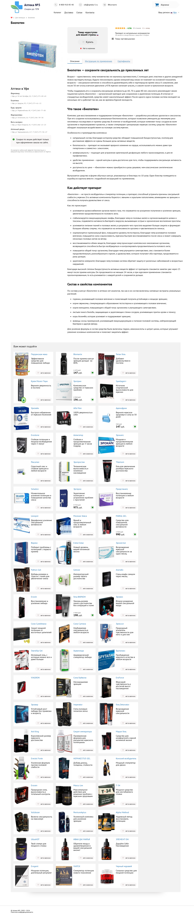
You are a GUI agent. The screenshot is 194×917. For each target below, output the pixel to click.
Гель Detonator (122, 704)
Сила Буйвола (79, 677)
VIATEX (76, 866)
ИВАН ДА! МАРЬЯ (81, 839)
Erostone (35, 435)
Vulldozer (35, 812)
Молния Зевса (80, 516)
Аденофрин (121, 408)
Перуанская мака (39, 354)
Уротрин (77, 381)
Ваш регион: (169, 12)
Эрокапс (120, 435)
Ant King (35, 731)
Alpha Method (122, 812)
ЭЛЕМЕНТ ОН (122, 839)
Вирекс (34, 542)
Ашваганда (78, 650)
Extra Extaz (78, 542)
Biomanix (77, 354)
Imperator (77, 704)
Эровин (119, 596)
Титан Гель (120, 354)
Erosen (34, 785)
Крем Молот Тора (39, 381)
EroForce (120, 677)
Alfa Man (77, 408)
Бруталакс (120, 650)
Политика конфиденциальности (22, 912)
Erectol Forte (37, 758)
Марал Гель (121, 731)
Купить (87, 42)
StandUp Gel (37, 650)
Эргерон (77, 489)
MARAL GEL (121, 516)
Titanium (120, 462)
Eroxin (34, 596)
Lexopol (34, 516)
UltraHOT (35, 839)
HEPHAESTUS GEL (81, 758)
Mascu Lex (78, 785)
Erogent (34, 866)
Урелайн (35, 408)
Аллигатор (78, 435)
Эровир (34, 704)
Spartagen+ (121, 381)
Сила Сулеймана (38, 623)
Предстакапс (122, 489)
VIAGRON (35, 677)
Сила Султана (79, 623)
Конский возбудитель (126, 758)
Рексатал (35, 462)
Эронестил (121, 542)
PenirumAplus (79, 812)
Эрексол (120, 623)
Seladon (35, 489)
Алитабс (119, 569)
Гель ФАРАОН (79, 596)
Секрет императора (82, 731)
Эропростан (79, 462)
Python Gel (36, 569)
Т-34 (118, 785)
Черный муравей (124, 866)
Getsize (76, 569)
